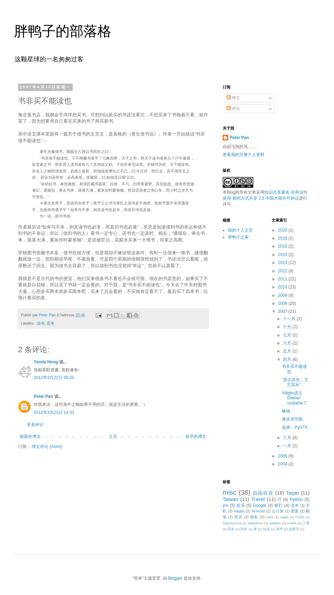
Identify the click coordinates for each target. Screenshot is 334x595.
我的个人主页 (240, 230)
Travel (258, 499)
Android (258, 511)
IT (279, 499)
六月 (287, 343)
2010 (283, 287)
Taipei (292, 493)
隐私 (254, 517)
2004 (283, 464)
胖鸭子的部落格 (62, 31)
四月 (287, 359)
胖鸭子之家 (238, 237)
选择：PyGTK (295, 427)
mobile (291, 523)
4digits (239, 511)
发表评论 (35, 424)
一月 (287, 445)
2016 (283, 246)
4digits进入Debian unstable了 (294, 398)
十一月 (289, 318)
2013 (283, 262)
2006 (283, 456)
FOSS (299, 517)
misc (229, 492)
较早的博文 (195, 436)
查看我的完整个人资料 (243, 154)
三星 (306, 523)
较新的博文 (30, 436)
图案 (295, 511)
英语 (238, 517)
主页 (113, 436)
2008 (283, 303)
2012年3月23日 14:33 (54, 412)
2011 (283, 279)
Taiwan (230, 499)
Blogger (175, 578)
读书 (41, 323)
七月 (287, 335)
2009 (283, 295)
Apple (284, 517)
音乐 (240, 505)
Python (296, 499)
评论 (233, 108)
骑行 (278, 505)
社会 (266, 529)
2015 (283, 254)
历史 (231, 529)
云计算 (278, 511)
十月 (287, 326)
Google (260, 505)
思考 (50, 323)
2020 (283, 230)
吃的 (243, 529)
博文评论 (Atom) (47, 446)
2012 (283, 271)
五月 (287, 351)
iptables (275, 523)
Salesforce (255, 523)
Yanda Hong (46, 362)
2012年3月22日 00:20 (54, 377)
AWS (269, 517)
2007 (283, 311)
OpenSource (232, 523)
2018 (283, 238)
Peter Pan (43, 396)
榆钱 (286, 411)
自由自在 (263, 493)
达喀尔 (294, 529)
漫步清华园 (292, 419)
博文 (233, 97)
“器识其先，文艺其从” (295, 382)
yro (226, 505)
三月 (287, 437)
